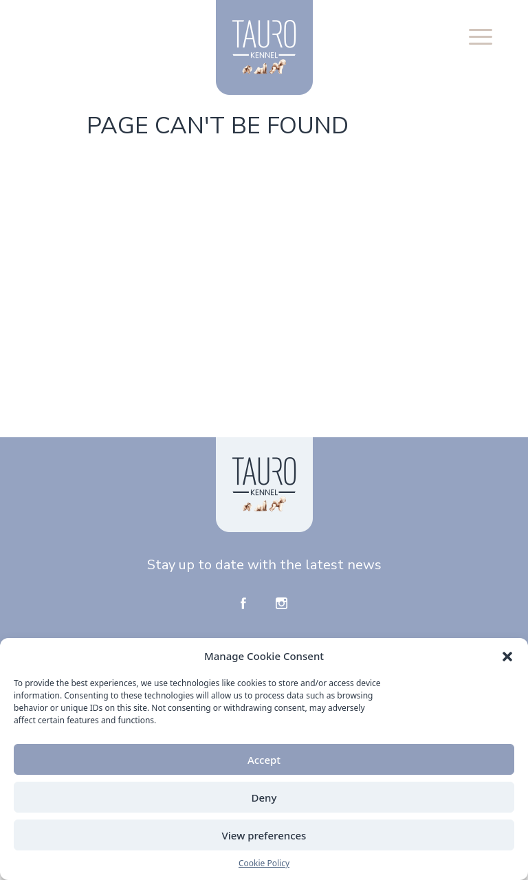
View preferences (264, 835)
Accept (264, 760)
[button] (507, 656)
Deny (264, 797)
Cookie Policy (264, 863)
